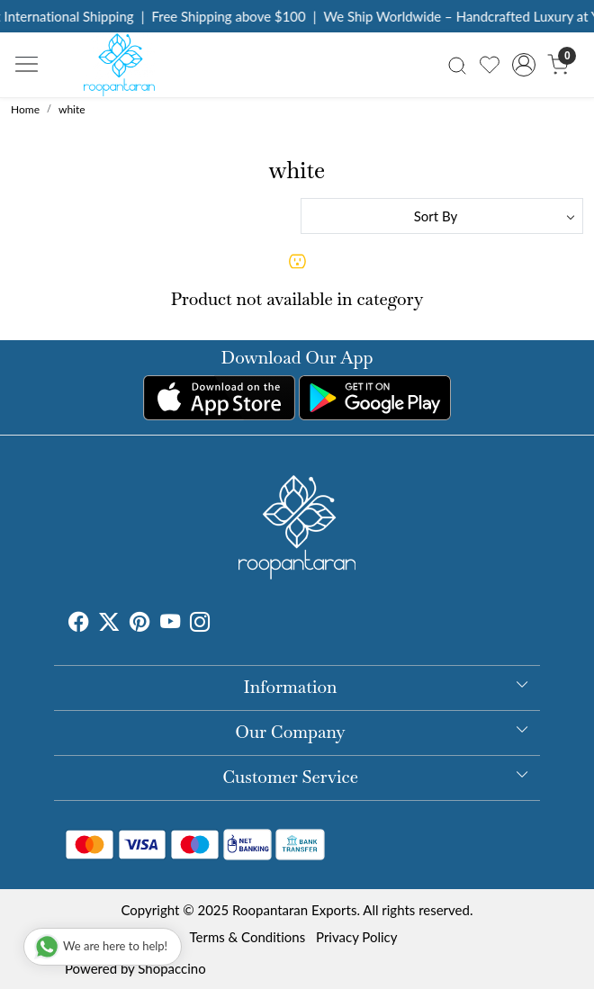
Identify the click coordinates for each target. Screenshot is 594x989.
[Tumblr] (220, 623)
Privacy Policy (356, 937)
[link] (456, 64)
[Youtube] (170, 623)
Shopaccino (171, 968)
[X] (108, 623)
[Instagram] (199, 623)
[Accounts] (524, 64)
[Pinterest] (139, 623)
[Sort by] (442, 216)
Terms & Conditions (247, 937)
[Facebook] (78, 623)
